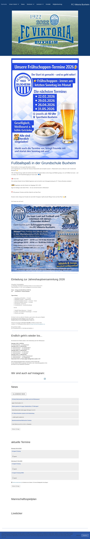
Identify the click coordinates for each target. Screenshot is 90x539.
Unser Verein (14, 4)
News (23, 4)
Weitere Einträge (16, 429)
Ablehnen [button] (78, 535)
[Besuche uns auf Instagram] (45, 379)
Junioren (40, 4)
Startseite (4, 4)
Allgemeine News (19, 394)
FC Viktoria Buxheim (80, 4)
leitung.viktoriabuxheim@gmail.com (37, 324)
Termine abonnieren (16, 482)
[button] (45, 454)
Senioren (30, 4)
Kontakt (48, 4)
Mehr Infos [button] (4, 537)
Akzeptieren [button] (85, 535)
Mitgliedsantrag (57, 4)
